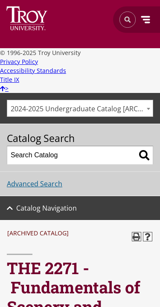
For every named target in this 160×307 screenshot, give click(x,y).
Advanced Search (34, 183)
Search (27, 18)
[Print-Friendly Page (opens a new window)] (136, 236)
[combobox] (80, 108)
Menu (145, 20)
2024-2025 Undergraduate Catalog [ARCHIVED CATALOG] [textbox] (82, 108)
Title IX (9, 79)
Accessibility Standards (33, 71)
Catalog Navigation (46, 208)
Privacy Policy (19, 62)
